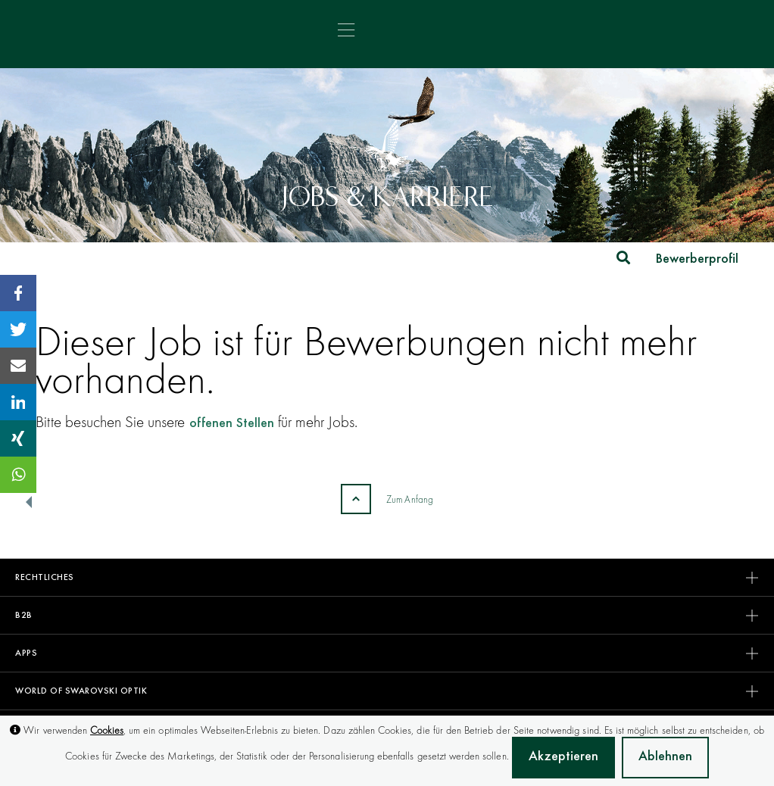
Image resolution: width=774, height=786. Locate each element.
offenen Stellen (231, 424)
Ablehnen (665, 757)
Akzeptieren (563, 757)
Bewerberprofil (697, 260)
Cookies (106, 730)
